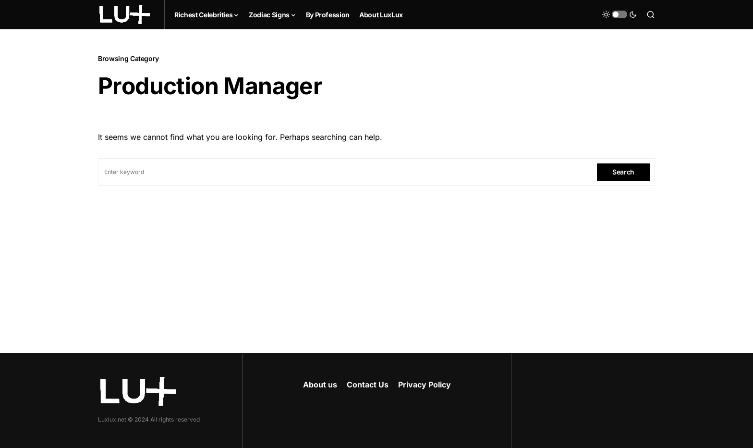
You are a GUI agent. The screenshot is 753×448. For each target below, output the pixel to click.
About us (320, 384)
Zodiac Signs (269, 15)
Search (623, 172)
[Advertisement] (376, 257)
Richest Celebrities (203, 15)
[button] (619, 14)
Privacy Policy (424, 384)
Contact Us (368, 384)
